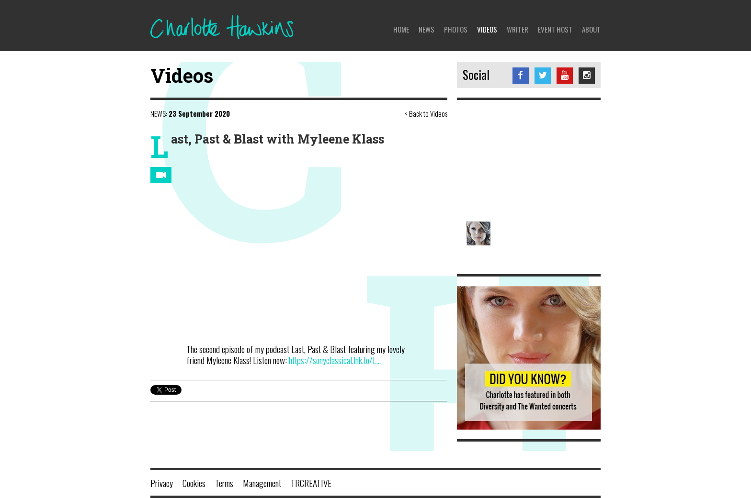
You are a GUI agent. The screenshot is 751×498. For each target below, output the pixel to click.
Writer (517, 29)
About (591, 29)
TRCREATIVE (311, 482)
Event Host (555, 29)
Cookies (193, 482)
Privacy (161, 482)
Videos (487, 29)
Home (401, 29)
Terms (224, 482)
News (426, 29)
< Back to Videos (426, 113)
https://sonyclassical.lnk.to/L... (335, 359)
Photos (455, 29)
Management (262, 482)
